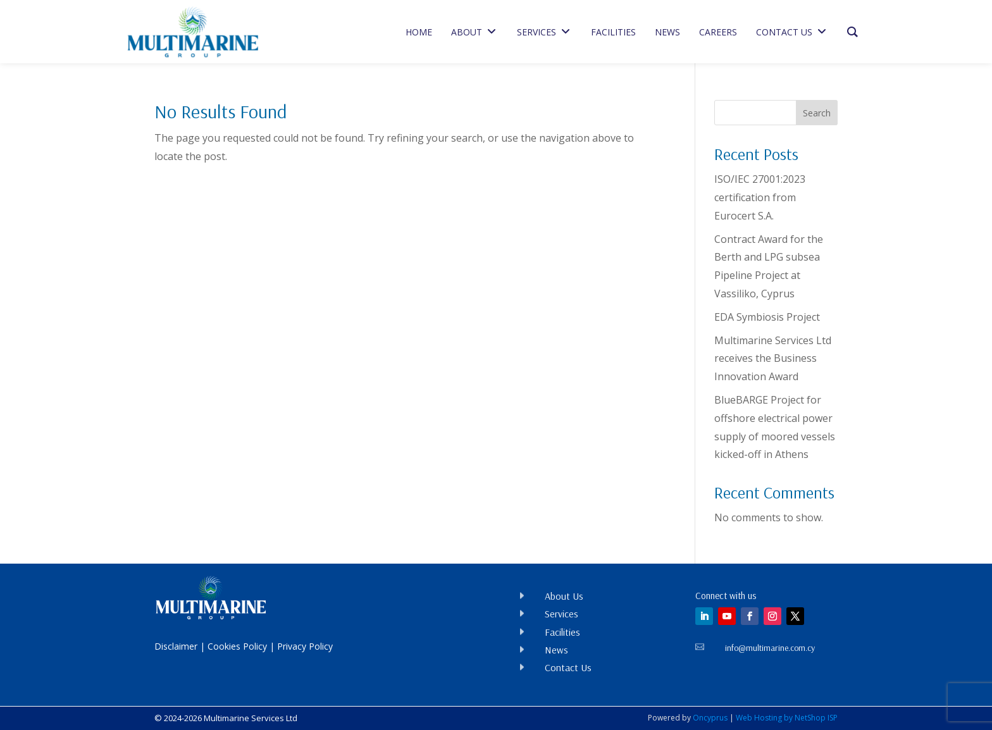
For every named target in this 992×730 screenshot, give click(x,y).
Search (817, 113)
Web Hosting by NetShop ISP (787, 717)
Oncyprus (710, 717)
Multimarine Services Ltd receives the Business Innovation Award (772, 358)
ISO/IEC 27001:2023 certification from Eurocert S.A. (759, 197)
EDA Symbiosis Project (767, 317)
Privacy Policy (305, 646)
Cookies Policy (237, 646)
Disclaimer (175, 646)
